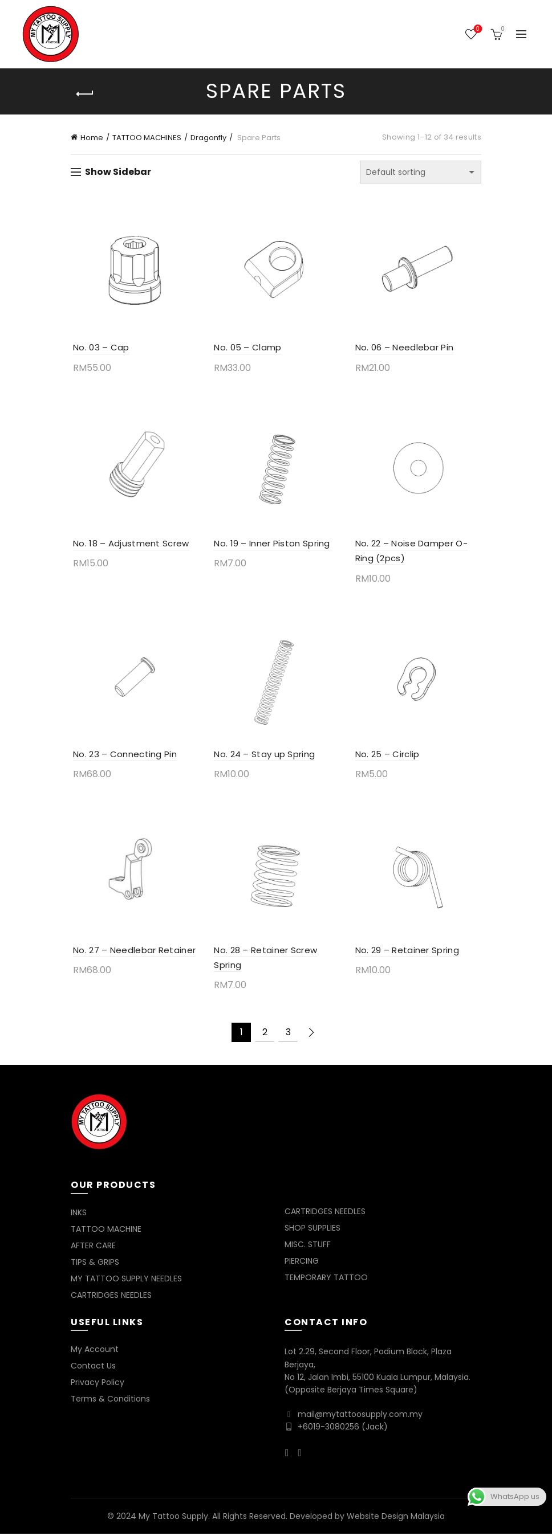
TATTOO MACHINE (106, 1235)
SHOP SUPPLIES (312, 1234)
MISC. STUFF (308, 1250)
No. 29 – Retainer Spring (408, 956)
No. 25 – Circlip (388, 759)
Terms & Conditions (110, 1405)
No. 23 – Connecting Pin (122, 759)
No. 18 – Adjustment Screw (129, 546)
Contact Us (93, 1372)
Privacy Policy (97, 1388)
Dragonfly (208, 137)
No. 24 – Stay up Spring (263, 759)
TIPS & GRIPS (95, 1268)
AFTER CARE (93, 1251)
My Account (95, 1355)
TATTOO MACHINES (146, 137)
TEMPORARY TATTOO (326, 1283)
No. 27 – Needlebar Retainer (132, 956)
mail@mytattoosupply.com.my (360, 1420)
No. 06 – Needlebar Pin (405, 349)
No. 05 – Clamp (247, 349)
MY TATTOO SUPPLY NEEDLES (126, 1284)
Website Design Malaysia (396, 1521)
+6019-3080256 (328, 1433)
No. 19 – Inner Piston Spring (271, 546)
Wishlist (476, 29)
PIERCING (302, 1267)
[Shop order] (420, 172)
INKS (79, 1218)
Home (91, 137)
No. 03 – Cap (99, 349)
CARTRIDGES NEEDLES (111, 1301)
